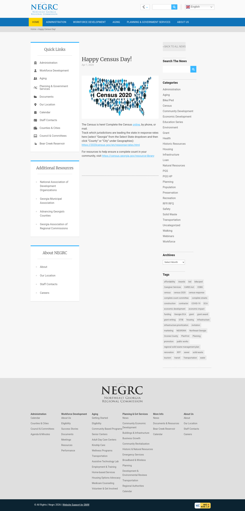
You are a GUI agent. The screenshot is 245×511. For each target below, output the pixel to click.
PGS (165, 171)
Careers (44, 292)
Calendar (45, 112)
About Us (183, 22)
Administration (56, 22)
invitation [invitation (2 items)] (196, 325)
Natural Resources (174, 165)
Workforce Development (89, 22)
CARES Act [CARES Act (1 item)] (189, 287)
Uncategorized (171, 225)
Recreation (169, 198)
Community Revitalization (136, 443)
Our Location (47, 104)
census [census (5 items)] (167, 292)
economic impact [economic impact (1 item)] (197, 309)
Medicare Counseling (103, 483)
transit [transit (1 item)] (177, 358)
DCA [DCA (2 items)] (206, 303)
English (193, 7)
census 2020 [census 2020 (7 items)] (179, 292)
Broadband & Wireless (134, 460)
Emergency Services (133, 454)
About (43, 266)
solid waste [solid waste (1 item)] (198, 352)
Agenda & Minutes (40, 434)
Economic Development (177, 116)
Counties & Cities (50, 128)
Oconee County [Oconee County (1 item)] (171, 336)
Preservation (170, 192)
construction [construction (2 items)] (170, 303)
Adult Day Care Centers (104, 439)
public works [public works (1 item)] (182, 341)
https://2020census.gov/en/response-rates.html (111, 145)
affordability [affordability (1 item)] (169, 282)
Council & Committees (53, 135)
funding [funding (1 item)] (167, 314)
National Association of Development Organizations (54, 186)
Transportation (172, 219)
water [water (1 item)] (202, 358)
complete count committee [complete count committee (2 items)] (176, 298)
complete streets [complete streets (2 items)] (199, 298)
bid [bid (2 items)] (190, 282)
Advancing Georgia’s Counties (52, 213)
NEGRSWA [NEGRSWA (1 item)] (181, 330)
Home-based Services (103, 472)
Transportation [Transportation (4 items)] (190, 358)
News (125, 418)
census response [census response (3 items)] (196, 292)
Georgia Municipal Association (51, 200)
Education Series (173, 122)
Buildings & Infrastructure (135, 433)
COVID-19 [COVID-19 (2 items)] (196, 303)
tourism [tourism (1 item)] (167, 358)
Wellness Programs (102, 450)
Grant (166, 133)
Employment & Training (104, 466)
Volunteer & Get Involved (105, 488)
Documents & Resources (166, 423)
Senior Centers (99, 434)
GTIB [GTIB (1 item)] (181, 320)
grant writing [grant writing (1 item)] (170, 320)
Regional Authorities (133, 486)
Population (169, 187)
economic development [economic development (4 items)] (174, 309)
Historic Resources (174, 143)
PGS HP (167, 176)
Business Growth (131, 438)
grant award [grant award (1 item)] (202, 314)
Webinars (168, 236)
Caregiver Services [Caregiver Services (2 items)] (172, 287)
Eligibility (66, 423)
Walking (167, 230)
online (136, 124)
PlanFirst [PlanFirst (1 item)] (185, 336)
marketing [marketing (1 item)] (168, 330)
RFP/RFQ (168, 203)
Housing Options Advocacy (106, 477)
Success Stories (69, 428)
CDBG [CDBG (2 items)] (200, 287)
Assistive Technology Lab (105, 461)
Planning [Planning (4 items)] (197, 336)
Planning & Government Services (148, 22)
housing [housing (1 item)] (190, 320)
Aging (116, 22)
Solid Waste (170, 214)
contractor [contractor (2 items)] (183, 303)
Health (167, 138)
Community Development (178, 111)
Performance (68, 450)
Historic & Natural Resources (137, 449)
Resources (66, 445)
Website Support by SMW (76, 504)
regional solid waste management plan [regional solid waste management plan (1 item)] (181, 347)
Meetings (66, 439)
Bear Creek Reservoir (52, 143)
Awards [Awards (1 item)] (181, 282)
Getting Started (100, 418)
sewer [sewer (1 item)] (186, 352)
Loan (166, 160)
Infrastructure (171, 154)
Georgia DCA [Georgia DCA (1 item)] (180, 314)
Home (35, 22)
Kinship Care (98, 445)
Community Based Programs (107, 428)
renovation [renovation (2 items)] (169, 352)
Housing (168, 149)
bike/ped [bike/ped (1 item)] (199, 282)
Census (167, 105)
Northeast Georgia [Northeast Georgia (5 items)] (197, 330)
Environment (170, 127)
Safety (166, 209)
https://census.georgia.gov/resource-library (128, 155)
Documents (47, 96)
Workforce (169, 241)
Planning (168, 181)
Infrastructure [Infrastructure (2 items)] (203, 320)
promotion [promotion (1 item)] (169, 341)
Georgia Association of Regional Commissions (54, 226)
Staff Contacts (48, 120)
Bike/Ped (168, 100)
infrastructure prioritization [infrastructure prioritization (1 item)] (176, 325)
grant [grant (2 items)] (191, 314)
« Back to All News (174, 46)
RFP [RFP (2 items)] (179, 352)
